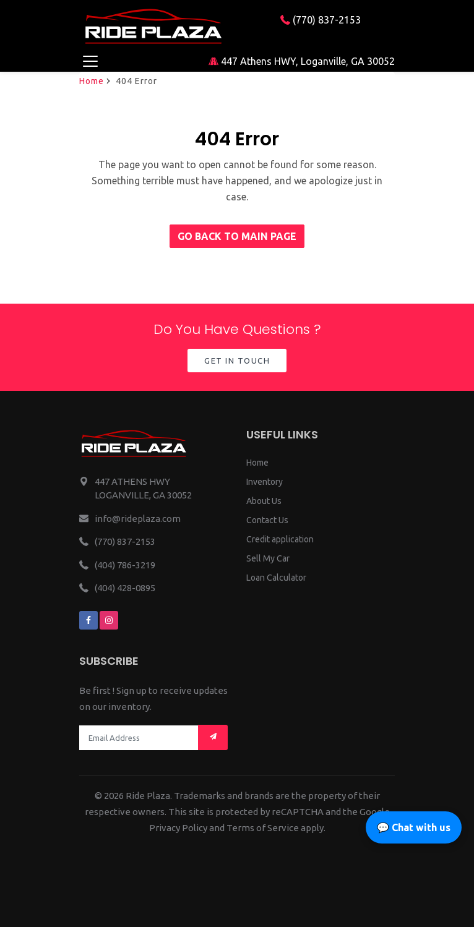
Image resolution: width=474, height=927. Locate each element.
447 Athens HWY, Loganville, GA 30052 (302, 61)
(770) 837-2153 (320, 19)
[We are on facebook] (88, 620)
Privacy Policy (178, 827)
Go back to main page (237, 236)
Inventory (264, 482)
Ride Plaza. (149, 795)
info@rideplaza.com (138, 518)
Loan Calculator (276, 578)
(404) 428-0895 (125, 588)
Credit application (280, 539)
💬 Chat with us (413, 827)
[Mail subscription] (213, 737)
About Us (264, 501)
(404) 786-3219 (125, 565)
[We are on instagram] (109, 620)
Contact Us (267, 520)
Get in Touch (237, 360)
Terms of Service (262, 827)
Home (91, 81)
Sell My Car (268, 558)
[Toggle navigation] (90, 61)
